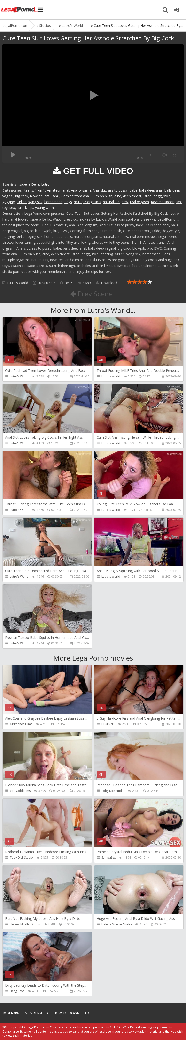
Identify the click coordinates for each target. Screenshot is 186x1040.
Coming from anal (75, 196)
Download (106, 282)
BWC (55, 196)
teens (28, 190)
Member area (36, 1013)
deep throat (132, 196)
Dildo (147, 196)
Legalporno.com (19, 9)
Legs (68, 201)
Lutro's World (17, 282)
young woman (46, 207)
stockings (25, 207)
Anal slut (99, 190)
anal (65, 190)
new (125, 201)
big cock (21, 196)
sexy (12, 207)
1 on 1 (40, 190)
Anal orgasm (81, 190)
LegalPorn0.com (38, 1027)
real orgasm (139, 201)
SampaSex (108, 858)
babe (133, 190)
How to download (71, 1013)
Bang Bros (17, 991)
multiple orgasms (87, 201)
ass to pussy (118, 190)
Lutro (45, 184)
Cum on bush (102, 196)
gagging (8, 201)
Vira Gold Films (20, 791)
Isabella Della (28, 184)
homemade (53, 201)
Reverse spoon (162, 201)
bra (47, 196)
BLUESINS (107, 724)
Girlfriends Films (21, 724)
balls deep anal (151, 190)
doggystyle (162, 196)
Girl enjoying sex (29, 201)
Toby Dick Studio (112, 791)
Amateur (54, 190)
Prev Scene (91, 293)
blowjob (36, 196)
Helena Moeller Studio (25, 924)
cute (117, 196)
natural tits (111, 201)
